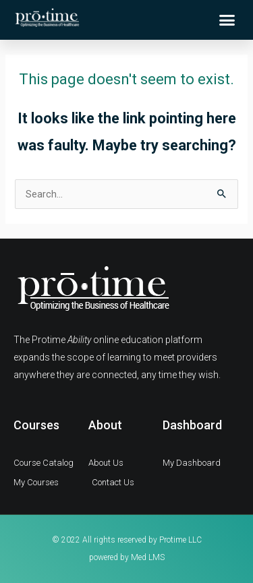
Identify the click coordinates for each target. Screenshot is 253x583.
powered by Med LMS (127, 557)
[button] (227, 20)
